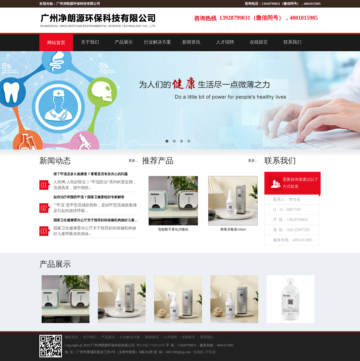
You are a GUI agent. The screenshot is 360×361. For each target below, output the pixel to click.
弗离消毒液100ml (233, 229)
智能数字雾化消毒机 (173, 229)
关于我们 (90, 42)
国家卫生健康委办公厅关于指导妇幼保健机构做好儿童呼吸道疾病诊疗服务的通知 (95, 220)
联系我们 (293, 42)
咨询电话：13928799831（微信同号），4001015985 (283, 4)
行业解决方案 (157, 42)
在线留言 (259, 42)
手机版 (211, 352)
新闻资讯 (191, 42)
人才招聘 (225, 42)
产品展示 (124, 42)
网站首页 (56, 42)
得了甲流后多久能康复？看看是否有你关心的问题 (90, 174)
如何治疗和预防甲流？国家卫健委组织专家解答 (88, 197)
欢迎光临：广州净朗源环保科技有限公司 (69, 4)
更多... (133, 161)
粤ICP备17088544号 (150, 345)
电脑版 (198, 352)
